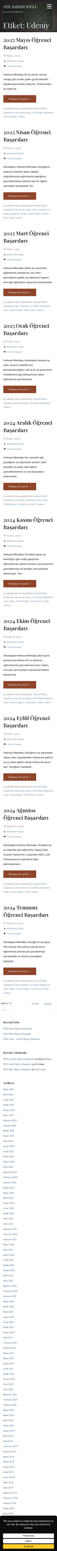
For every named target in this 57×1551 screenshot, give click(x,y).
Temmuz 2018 (10, 1498)
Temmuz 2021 (10, 1343)
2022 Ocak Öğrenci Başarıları (17, 1064)
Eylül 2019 (8, 1441)
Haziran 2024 (9, 1182)
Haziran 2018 (9, 1503)
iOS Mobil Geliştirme (42, 112)
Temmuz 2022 (10, 1291)
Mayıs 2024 (8, 1188)
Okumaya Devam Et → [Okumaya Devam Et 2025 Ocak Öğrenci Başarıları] (19, 389)
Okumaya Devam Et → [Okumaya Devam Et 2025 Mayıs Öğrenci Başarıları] (19, 98)
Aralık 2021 (8, 1327)
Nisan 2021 (8, 1358)
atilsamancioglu (15, 60)
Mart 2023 (8, 1250)
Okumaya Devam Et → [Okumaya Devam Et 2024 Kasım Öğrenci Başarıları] (19, 583)
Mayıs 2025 (8, 1131)
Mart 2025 (8, 1141)
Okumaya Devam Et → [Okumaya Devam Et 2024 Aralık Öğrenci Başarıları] (19, 486)
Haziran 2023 (9, 1239)
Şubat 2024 (8, 1203)
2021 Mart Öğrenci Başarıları (17, 1069)
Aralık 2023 (8, 1213)
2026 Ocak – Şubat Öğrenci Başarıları (21, 1039)
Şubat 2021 (8, 1363)
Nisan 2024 (8, 1193)
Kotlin (23, 213)
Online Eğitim (10, 116)
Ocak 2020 (8, 1425)
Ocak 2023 (8, 1260)
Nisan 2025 (8, 1136)
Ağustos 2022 (10, 1286)
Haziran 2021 (9, 1348)
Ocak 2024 (8, 1208)
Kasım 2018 (9, 1477)
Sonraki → (49, 1003)
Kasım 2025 (9, 1110)
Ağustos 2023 (10, 1229)
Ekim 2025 (8, 1115)
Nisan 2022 (8, 1306)
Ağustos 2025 (10, 1120)
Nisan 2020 (8, 1415)
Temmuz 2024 (10, 1177)
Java (5, 310)
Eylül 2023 (8, 1224)
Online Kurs (29, 310)
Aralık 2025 (8, 1105)
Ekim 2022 (8, 1275)
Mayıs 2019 (8, 1457)
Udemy (21, 116)
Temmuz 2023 (10, 1234)
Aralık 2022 (8, 1265)
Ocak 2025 (8, 1151)
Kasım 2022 (9, 1270)
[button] (49, 7)
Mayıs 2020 (8, 1410)
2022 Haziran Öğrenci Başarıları (18, 1059)
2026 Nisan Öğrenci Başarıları (17, 1028)
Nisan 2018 (8, 1508)
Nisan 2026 (8, 1089)
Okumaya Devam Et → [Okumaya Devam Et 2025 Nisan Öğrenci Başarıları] (19, 195)
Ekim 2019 (8, 1436)
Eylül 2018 (8, 1487)
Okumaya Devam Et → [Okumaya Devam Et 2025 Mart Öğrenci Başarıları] (19, 292)
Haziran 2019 (9, 1451)
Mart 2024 (8, 1198)
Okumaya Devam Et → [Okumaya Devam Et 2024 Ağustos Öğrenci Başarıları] (19, 874)
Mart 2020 (8, 1420)
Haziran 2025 (9, 1125)
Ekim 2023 (8, 1218)
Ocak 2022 (8, 1322)
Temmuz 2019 (10, 1446)
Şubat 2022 (8, 1317)
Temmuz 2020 (10, 1400)
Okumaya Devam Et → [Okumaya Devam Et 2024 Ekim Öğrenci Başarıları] (19, 684)
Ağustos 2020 (10, 1394)
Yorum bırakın (14, 66)
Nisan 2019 (8, 1462)
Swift (11, 217)
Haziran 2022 (9, 1296)
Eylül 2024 (8, 1167)
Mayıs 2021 (8, 1353)
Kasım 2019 (9, 1431)
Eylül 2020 (8, 1389)
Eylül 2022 (8, 1281)
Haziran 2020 (9, 1405)
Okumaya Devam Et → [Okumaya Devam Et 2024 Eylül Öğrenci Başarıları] (19, 776)
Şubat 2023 (8, 1255)
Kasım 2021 (9, 1332)
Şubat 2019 (8, 1467)
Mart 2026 (8, 1094)
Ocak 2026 (8, 1100)
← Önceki (34, 1003)
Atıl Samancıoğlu (20, 6)
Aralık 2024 (8, 1156)
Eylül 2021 (8, 1337)
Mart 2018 (8, 1513)
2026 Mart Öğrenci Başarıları (17, 1034)
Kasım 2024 (9, 1162)
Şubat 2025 (8, 1146)
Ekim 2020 (8, 1384)
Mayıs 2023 (8, 1244)
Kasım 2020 (9, 1379)
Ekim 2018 (8, 1482)
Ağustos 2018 (10, 1493)
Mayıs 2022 (8, 1301)
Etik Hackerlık (39, 209)
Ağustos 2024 (10, 1172)
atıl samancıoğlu (23, 112)
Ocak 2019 (8, 1472)
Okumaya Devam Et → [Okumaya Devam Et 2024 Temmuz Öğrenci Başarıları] (19, 971)
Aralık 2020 (8, 1374)
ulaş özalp (41, 1069)
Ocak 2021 (8, 1369)
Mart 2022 (8, 1312)
